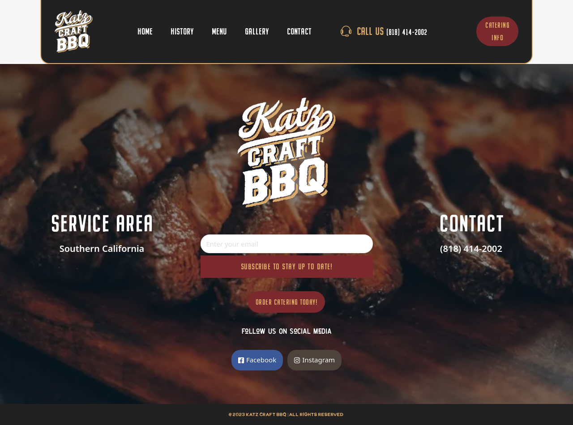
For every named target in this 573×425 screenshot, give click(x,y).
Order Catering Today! (287, 302)
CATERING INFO (497, 31)
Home (145, 31)
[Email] (287, 243)
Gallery (257, 31)
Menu (219, 31)
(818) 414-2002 (471, 248)
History (182, 31)
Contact (299, 31)
